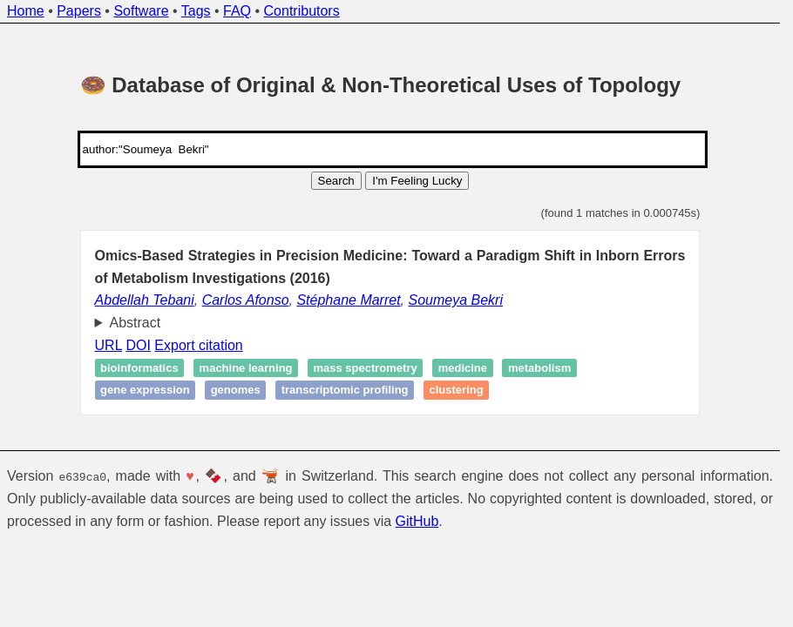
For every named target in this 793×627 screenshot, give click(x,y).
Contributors (302, 10)
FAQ (237, 10)
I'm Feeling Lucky (417, 180)
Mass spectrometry (365, 367)
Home (25, 10)
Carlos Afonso (245, 300)
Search (336, 180)
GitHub (417, 521)
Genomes (236, 390)
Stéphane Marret (348, 300)
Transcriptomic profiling (345, 390)
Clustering (457, 390)
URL (108, 345)
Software (140, 10)
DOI (137, 345)
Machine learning (246, 367)
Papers (79, 10)
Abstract (135, 322)
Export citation (198, 345)
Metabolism (539, 367)
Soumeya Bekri (456, 300)
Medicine (462, 367)
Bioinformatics (139, 367)
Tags (196, 10)
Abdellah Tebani (144, 300)
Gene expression (145, 390)
